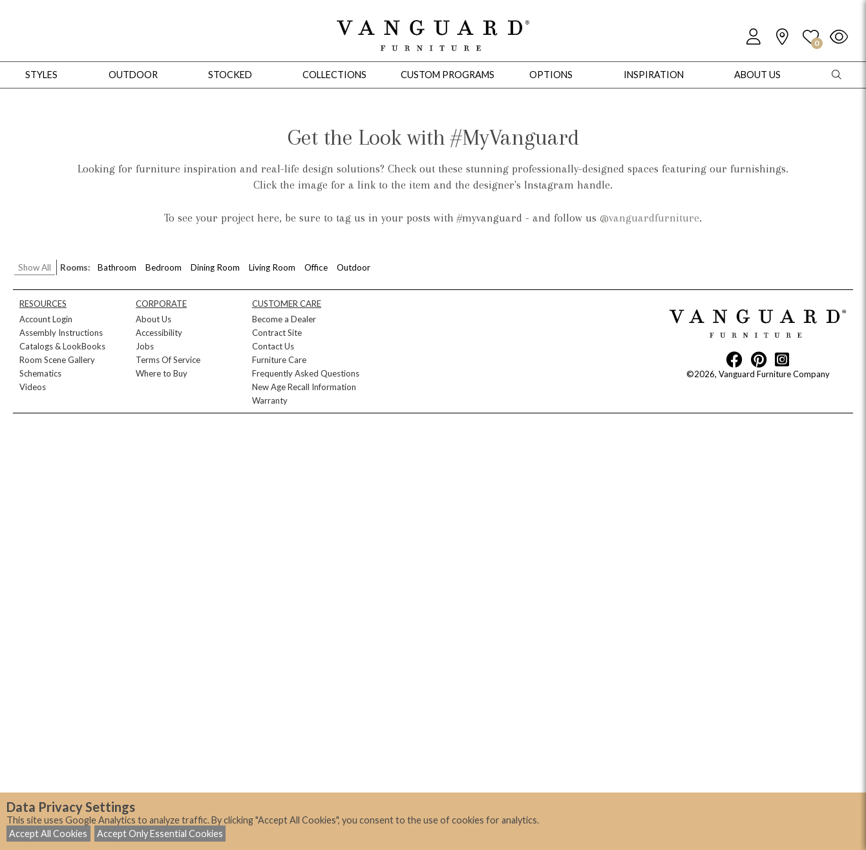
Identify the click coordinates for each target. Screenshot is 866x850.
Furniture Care (279, 360)
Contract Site (277, 332)
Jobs (145, 346)
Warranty (270, 400)
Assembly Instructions (61, 332)
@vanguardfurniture (649, 217)
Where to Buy (161, 373)
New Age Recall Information (304, 387)
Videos (32, 387)
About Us (153, 319)
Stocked (230, 74)
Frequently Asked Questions (305, 373)
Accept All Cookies (48, 833)
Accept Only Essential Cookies (160, 833)
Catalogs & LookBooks (62, 346)
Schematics (40, 373)
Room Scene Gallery (57, 360)
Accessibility (159, 332)
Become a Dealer (284, 319)
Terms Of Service (168, 360)
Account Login (45, 319)
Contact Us (273, 346)
